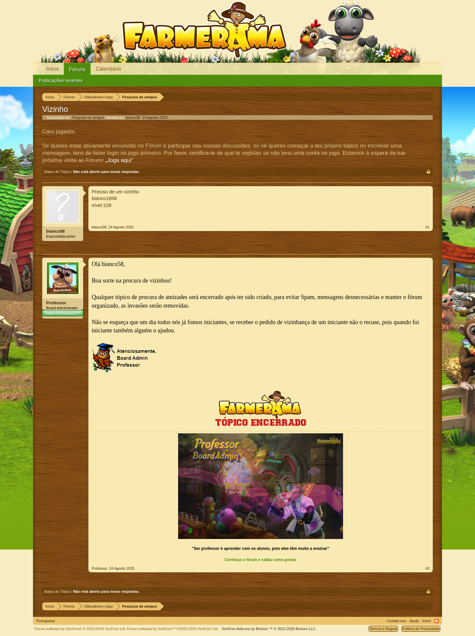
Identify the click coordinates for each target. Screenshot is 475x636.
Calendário (108, 69)
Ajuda (414, 621)
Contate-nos (396, 621)
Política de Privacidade (420, 629)
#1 (427, 227)
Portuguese (45, 621)
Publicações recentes (61, 80)
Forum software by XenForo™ (173, 629)
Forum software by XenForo (80, 629)
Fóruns (77, 69)
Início (52, 69)
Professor (56, 302)
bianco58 (133, 117)
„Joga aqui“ (119, 160)
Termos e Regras (383, 629)
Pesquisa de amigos (88, 117)
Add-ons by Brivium (269, 629)
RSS (436, 621)
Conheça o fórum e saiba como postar (261, 559)
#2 (427, 568)
